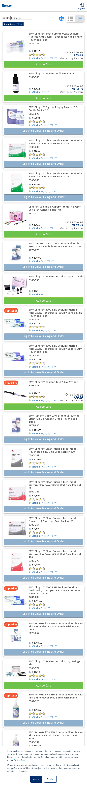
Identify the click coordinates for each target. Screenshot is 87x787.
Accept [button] (36, 779)
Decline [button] (50, 779)
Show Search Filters (13, 24)
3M (30, 51)
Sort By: (6, 18)
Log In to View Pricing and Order (44, 131)
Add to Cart (43, 64)
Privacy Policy (20, 760)
